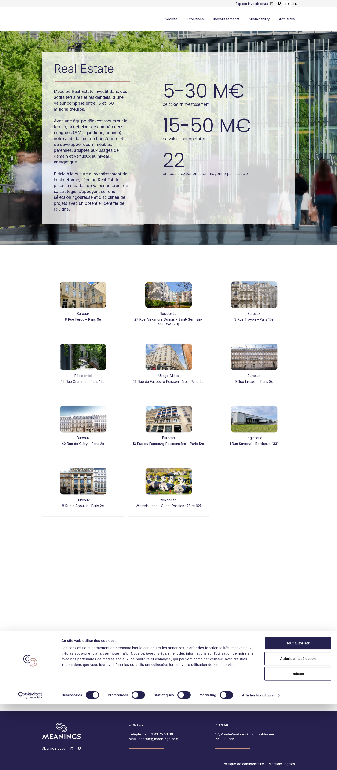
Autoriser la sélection (298, 724)
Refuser (297, 739)
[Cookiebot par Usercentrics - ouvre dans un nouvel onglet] (30, 760)
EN (295, 4)
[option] (295, 4)
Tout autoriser (298, 709)
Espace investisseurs (252, 4)
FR (287, 4)
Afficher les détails (258, 761)
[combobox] (287, 4)
